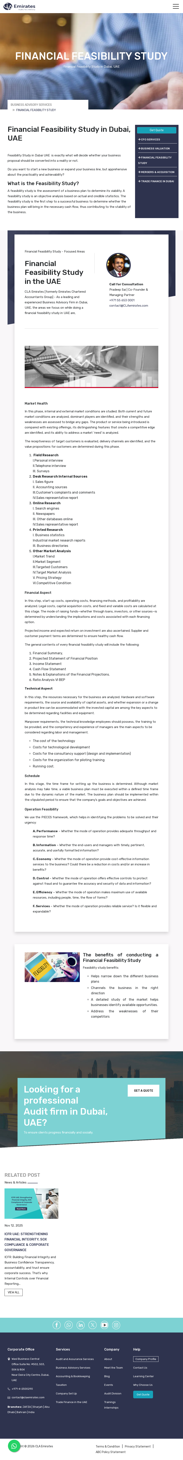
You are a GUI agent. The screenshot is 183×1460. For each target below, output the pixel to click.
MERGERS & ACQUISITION (156, 172)
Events (108, 1384)
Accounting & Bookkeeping (73, 1376)
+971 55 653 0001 (121, 300)
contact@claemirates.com (28, 1397)
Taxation (61, 1384)
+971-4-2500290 (22, 1388)
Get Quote (157, 130)
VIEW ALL (13, 1292)
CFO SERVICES (149, 139)
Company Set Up (66, 1393)
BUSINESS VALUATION (154, 148)
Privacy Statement (138, 1446)
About (108, 1359)
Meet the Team (113, 1367)
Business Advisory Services (31, 105)
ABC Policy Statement (111, 1452)
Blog (107, 1376)
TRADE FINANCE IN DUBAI (156, 181)
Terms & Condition (108, 1446)
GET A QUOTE (143, 1090)
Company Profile (145, 1359)
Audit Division (112, 1393)
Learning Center (143, 1376)
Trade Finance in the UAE (71, 1402)
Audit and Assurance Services (75, 1359)
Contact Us (140, 1367)
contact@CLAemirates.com (128, 305)
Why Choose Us (143, 1384)
